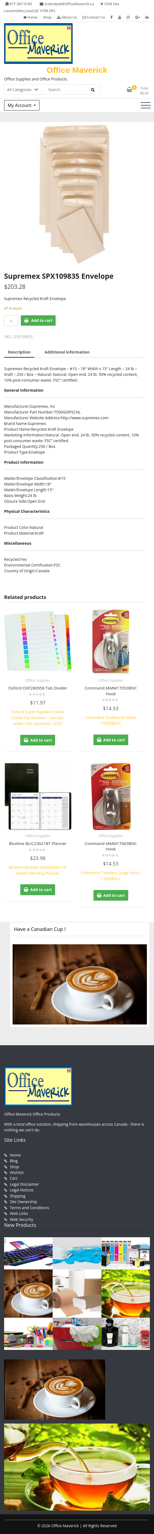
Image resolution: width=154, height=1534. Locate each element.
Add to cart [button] (41, 739)
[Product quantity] (11, 320)
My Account (20, 105)
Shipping (17, 1193)
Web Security (21, 1216)
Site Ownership (23, 1199)
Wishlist (17, 1170)
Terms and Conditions (29, 1205)
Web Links (19, 1211)
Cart (13, 1176)
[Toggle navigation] (146, 105)
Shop (47, 17)
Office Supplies (37, 680)
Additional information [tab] (66, 352)
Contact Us (93, 17)
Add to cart (42, 320)
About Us (67, 17)
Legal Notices (21, 1188)
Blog (14, 1159)
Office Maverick (77, 69)
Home (30, 17)
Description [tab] (19, 352)
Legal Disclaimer (24, 1182)
